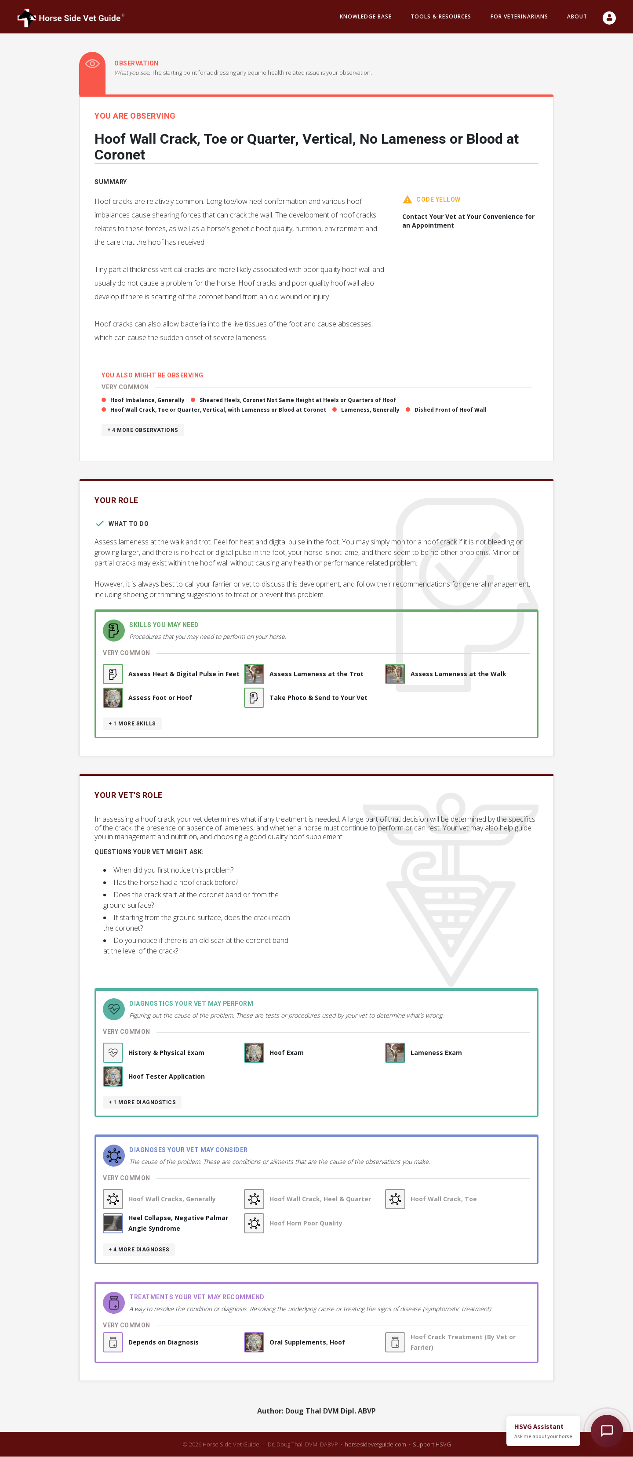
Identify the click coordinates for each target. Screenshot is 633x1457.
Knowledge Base (366, 17)
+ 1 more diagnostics (142, 1103)
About (577, 17)
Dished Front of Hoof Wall (451, 410)
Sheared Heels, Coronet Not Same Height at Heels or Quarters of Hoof (298, 400)
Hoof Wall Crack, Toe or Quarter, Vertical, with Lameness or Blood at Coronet (218, 410)
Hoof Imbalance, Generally (147, 400)
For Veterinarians (519, 17)
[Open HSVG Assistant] (607, 1431)
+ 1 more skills (132, 724)
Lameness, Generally (370, 410)
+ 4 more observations (142, 431)
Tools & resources (441, 17)
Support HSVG (432, 1445)
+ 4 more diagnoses (139, 1250)
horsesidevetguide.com (375, 1445)
